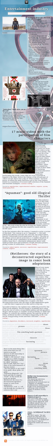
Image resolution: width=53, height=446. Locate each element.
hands (31, 332)
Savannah (46, 336)
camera (43, 340)
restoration (29, 326)
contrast (33, 336)
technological (20, 330)
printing (17, 340)
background (14, 341)
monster (22, 341)
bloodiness (22, 321)
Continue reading (27, 183)
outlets (39, 336)
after (4, 338)
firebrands (42, 330)
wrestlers (6, 330)
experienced (28, 334)
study (9, 328)
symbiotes (11, 324)
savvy (17, 338)
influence (6, 343)
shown (45, 324)
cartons (5, 340)
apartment (38, 332)
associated (39, 341)
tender (21, 334)
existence (30, 340)
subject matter (14, 247)
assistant (20, 336)
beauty (5, 33)
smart (12, 330)
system (45, 186)
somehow (13, 336)
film (19, 332)
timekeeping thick (8, 188)
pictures (22, 326)
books (48, 326)
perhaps (6, 332)
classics (36, 328)
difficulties (13, 326)
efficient (34, 330)
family (23, 340)
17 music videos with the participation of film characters (31, 135)
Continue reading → (35, 29)
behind (32, 343)
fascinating (30, 341)
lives (4, 328)
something (25, 332)
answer (40, 324)
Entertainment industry (26, 9)
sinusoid (24, 328)
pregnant (6, 341)
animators (13, 332)
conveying (11, 338)
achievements (40, 343)
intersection (24, 338)
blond (30, 328)
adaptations (13, 321)
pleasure (33, 324)
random (37, 340)
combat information (10, 334)
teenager (46, 332)
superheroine (13, 186)
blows (47, 328)
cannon (42, 326)
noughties (37, 321)
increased (29, 321)
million (18, 324)
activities (41, 338)
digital (11, 340)
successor (23, 247)
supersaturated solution (27, 186)
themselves (25, 324)
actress (42, 328)
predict (27, 336)
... (28, 392)
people (36, 326)
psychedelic (16, 328)
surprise (39, 186)
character (33, 338)
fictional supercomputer (19, 343)
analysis (6, 326)
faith (4, 324)
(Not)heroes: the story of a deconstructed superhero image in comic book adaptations (30, 258)
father (28, 330)
